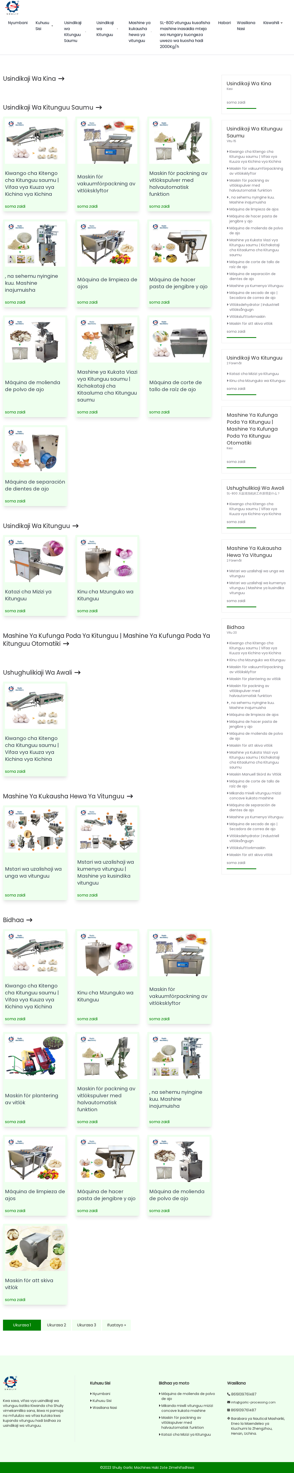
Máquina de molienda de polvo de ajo (32, 386)
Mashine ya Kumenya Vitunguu (255, 285)
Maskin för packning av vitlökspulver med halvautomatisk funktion (178, 184)
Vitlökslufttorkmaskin (246, 316)
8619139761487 (244, 1394)
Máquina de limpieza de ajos (253, 209)
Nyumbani (18, 23)
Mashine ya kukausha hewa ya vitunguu (140, 31)
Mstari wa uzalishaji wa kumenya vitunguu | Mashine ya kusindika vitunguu (105, 872)
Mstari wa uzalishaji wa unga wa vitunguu (33, 872)
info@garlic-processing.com (253, 1402)
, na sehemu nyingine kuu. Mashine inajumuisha (31, 283)
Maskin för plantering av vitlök (254, 678)
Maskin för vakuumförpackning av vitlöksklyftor (106, 183)
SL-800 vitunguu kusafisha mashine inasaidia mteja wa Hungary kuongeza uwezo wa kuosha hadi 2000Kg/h (185, 34)
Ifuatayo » (116, 1325)
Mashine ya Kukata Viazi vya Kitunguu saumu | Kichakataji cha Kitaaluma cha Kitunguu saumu (107, 385)
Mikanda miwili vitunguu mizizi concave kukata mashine (254, 796)
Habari (224, 23)
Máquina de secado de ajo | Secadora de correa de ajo (252, 295)
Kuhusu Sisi (45, 26)
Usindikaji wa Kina (33, 79)
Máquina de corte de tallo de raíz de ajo (175, 386)
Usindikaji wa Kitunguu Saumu (75, 31)
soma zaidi (15, 206)
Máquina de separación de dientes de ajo (35, 485)
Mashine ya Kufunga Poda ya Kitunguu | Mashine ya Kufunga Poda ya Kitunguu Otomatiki (106, 640)
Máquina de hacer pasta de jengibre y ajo (178, 283)
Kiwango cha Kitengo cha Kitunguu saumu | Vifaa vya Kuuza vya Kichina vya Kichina (32, 184)
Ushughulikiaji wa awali (41, 672)
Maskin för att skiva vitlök (250, 323)
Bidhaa (17, 920)
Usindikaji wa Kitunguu (107, 29)
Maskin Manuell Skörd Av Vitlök (254, 774)
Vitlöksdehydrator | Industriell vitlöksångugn (253, 307)
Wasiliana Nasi (246, 26)
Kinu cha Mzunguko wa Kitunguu (256, 380)
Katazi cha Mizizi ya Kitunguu (253, 373)
